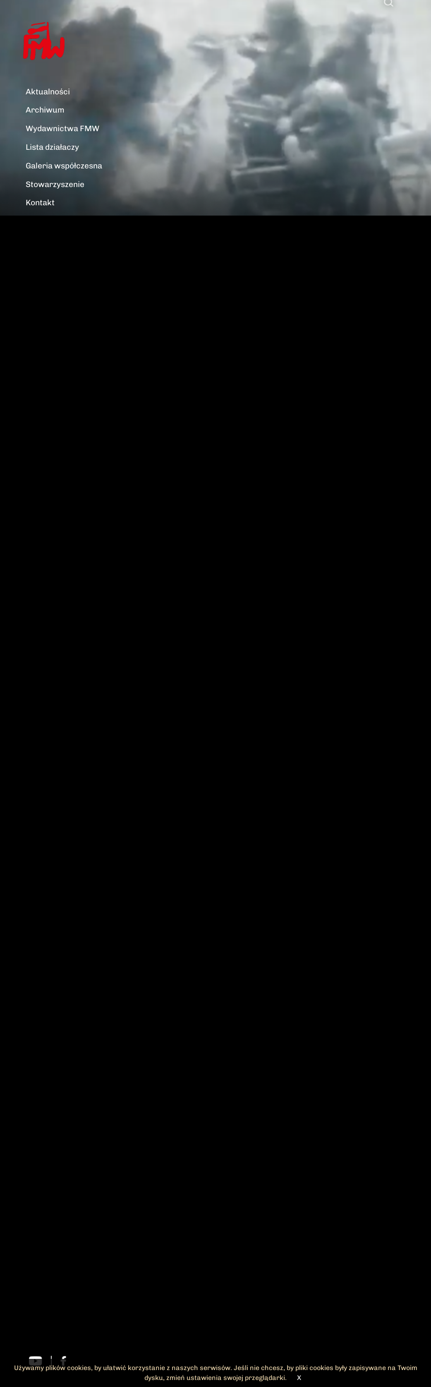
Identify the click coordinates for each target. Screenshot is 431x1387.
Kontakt (40, 202)
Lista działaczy (52, 147)
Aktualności (48, 91)
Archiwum (45, 110)
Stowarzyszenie (55, 184)
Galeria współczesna (64, 165)
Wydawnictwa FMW (62, 128)
